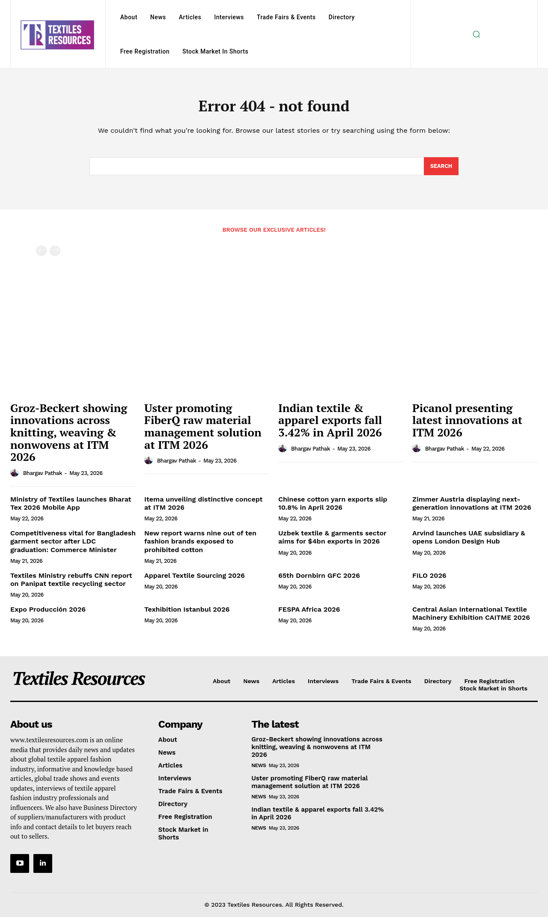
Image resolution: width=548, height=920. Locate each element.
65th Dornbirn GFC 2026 (319, 579)
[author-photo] (15, 476)
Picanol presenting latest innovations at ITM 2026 (467, 423)
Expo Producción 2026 (48, 613)
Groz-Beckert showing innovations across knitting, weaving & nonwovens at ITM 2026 (68, 435)
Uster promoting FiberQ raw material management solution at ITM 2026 (203, 429)
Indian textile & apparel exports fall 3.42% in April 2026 (330, 423)
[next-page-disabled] (55, 254)
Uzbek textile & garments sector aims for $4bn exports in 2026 (332, 540)
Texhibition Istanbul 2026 (186, 613)
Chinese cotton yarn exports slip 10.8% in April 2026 (332, 507)
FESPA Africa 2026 (309, 613)
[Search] (441, 169)
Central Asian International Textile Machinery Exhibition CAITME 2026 (471, 617)
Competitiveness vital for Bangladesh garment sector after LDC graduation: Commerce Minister (73, 544)
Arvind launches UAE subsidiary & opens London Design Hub (468, 540)
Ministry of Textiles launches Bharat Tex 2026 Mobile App (70, 507)
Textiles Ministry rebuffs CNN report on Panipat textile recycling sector (71, 583)
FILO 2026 (429, 579)
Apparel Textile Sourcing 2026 (194, 579)
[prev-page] (41, 254)
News (258, 769)
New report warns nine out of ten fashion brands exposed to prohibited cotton (200, 544)
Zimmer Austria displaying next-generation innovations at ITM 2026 (471, 507)
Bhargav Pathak (42, 476)
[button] (476, 34)
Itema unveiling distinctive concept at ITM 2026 (203, 507)
